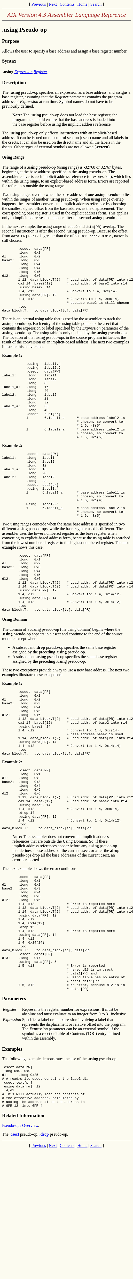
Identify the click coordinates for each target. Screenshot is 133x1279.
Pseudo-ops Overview (20, 1236)
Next (53, 4)
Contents (67, 4)
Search (96, 4)
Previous (39, 4)
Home (82, 4)
